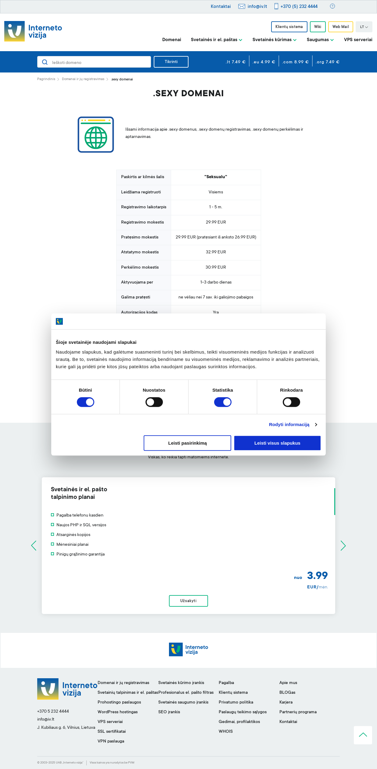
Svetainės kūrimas (272, 40)
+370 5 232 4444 (53, 711)
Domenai (171, 40)
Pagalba (226, 683)
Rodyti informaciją (289, 424)
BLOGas (287, 692)
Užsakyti (188, 601)
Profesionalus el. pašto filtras (186, 692)
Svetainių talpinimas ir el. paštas (128, 692)
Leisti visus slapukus (277, 443)
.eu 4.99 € (264, 62)
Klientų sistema (289, 27)
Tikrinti (171, 62)
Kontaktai (221, 6)
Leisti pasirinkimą (187, 443)
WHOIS (226, 731)
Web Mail (340, 27)
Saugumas (318, 40)
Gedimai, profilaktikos (239, 722)
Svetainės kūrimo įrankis (181, 683)
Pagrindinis (46, 79)
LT (364, 27)
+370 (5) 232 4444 (299, 6)
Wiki (317, 27)
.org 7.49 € (328, 62)
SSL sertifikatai (112, 731)
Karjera (286, 702)
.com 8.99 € (295, 62)
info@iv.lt (257, 6)
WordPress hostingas (118, 712)
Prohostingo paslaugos (119, 702)
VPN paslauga (111, 741)
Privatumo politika (236, 702)
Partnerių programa (298, 712)
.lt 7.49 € (236, 62)
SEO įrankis (169, 712)
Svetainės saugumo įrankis (183, 702)
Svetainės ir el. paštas (214, 40)
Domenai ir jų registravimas (83, 79)
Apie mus (288, 683)
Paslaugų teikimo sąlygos (243, 712)
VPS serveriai (358, 40)
